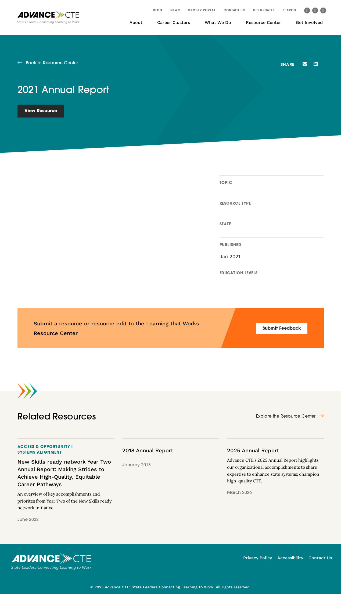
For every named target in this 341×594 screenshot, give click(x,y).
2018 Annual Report (147, 450)
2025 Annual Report (253, 450)
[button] (289, 11)
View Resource (40, 111)
